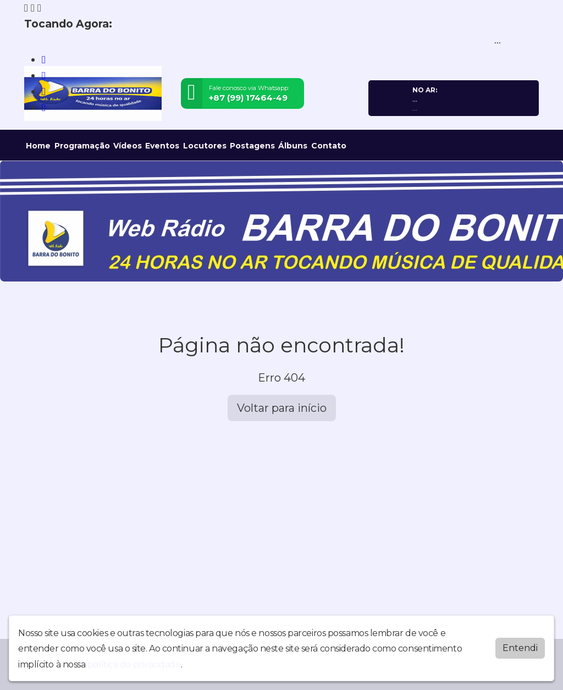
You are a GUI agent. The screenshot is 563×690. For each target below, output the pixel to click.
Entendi (520, 648)
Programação (82, 146)
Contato (328, 146)
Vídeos (127, 146)
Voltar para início (282, 408)
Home (38, 146)
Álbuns (292, 146)
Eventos (162, 146)
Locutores (205, 146)
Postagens (252, 146)
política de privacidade (134, 664)
